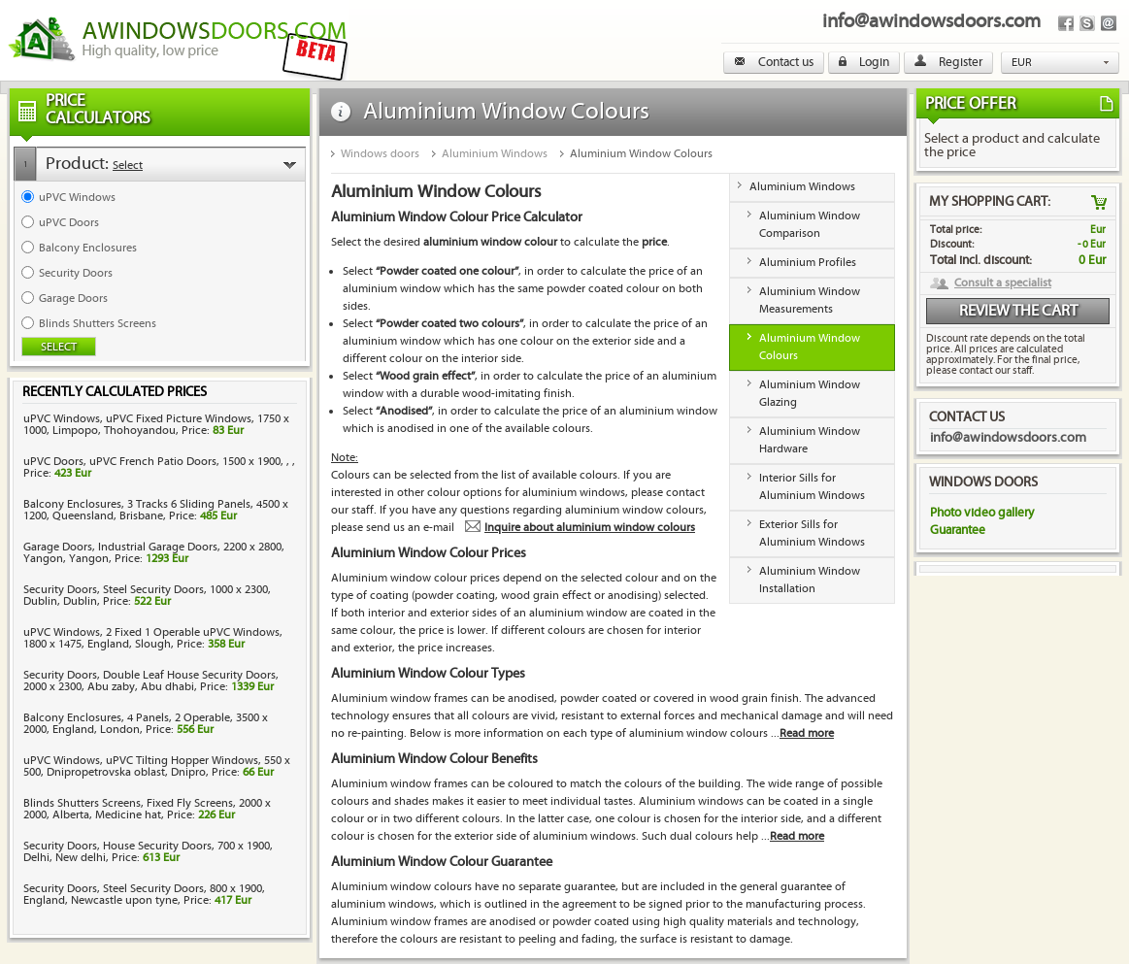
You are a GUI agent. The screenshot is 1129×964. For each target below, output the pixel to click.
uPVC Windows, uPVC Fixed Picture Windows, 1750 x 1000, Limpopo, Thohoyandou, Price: (156, 425)
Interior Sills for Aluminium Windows (812, 487)
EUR (1022, 62)
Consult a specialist (1002, 283)
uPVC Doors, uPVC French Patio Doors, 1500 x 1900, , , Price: (159, 467)
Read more (807, 733)
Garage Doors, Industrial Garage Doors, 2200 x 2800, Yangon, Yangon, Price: (153, 553)
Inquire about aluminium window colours (589, 527)
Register (948, 62)
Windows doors (380, 154)
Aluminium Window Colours (641, 154)
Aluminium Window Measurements (809, 300)
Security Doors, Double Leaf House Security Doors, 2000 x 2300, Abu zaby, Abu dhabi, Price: (151, 681)
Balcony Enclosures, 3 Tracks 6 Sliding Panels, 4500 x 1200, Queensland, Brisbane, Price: (155, 510)
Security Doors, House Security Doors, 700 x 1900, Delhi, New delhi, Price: (148, 852)
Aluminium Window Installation (809, 580)
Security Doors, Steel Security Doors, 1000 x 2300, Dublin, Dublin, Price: (147, 595)
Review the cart (1018, 311)
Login (864, 62)
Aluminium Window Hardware (809, 440)
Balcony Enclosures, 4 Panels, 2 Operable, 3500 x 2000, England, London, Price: (145, 724)
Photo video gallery (982, 512)
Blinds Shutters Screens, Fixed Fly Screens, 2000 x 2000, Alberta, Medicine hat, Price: (147, 809)
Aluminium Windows (495, 154)
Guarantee (957, 530)
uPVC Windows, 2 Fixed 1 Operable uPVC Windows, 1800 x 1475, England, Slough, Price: (152, 638)
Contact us (774, 62)
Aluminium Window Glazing (809, 394)
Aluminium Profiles (807, 262)
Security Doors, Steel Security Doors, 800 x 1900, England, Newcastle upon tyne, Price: (144, 894)
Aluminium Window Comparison (809, 225)
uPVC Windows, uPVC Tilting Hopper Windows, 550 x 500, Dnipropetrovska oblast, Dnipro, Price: (156, 766)
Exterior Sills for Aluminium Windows (812, 533)
